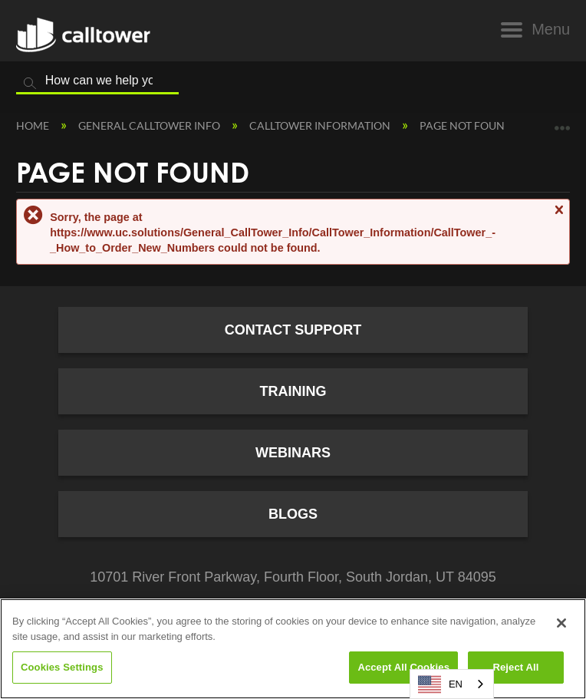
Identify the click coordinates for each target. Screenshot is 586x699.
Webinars (293, 452)
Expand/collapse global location (562, 122)
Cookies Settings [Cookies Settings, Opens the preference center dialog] (62, 667)
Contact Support (293, 330)
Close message (558, 216)
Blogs (293, 514)
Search (30, 83)
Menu (551, 29)
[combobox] (452, 684)
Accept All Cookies (403, 667)
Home (33, 125)
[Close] (561, 623)
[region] (293, 648)
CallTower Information (321, 125)
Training (293, 391)
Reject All (515, 667)
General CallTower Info (150, 125)
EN (440, 684)
